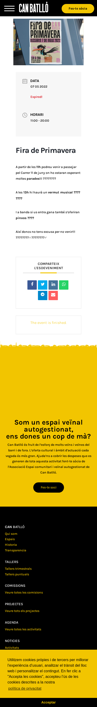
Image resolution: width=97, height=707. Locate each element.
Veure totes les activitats (23, 629)
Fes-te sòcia (78, 8)
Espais (10, 539)
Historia (11, 545)
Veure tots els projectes (22, 611)
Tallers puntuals (17, 574)
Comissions (15, 585)
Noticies (12, 641)
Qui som (11, 534)
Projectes (14, 604)
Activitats (12, 648)
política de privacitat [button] (24, 688)
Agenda (11, 622)
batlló (15, 527)
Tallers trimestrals (18, 569)
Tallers (11, 562)
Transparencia (15, 550)
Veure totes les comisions (24, 592)
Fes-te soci (48, 487)
